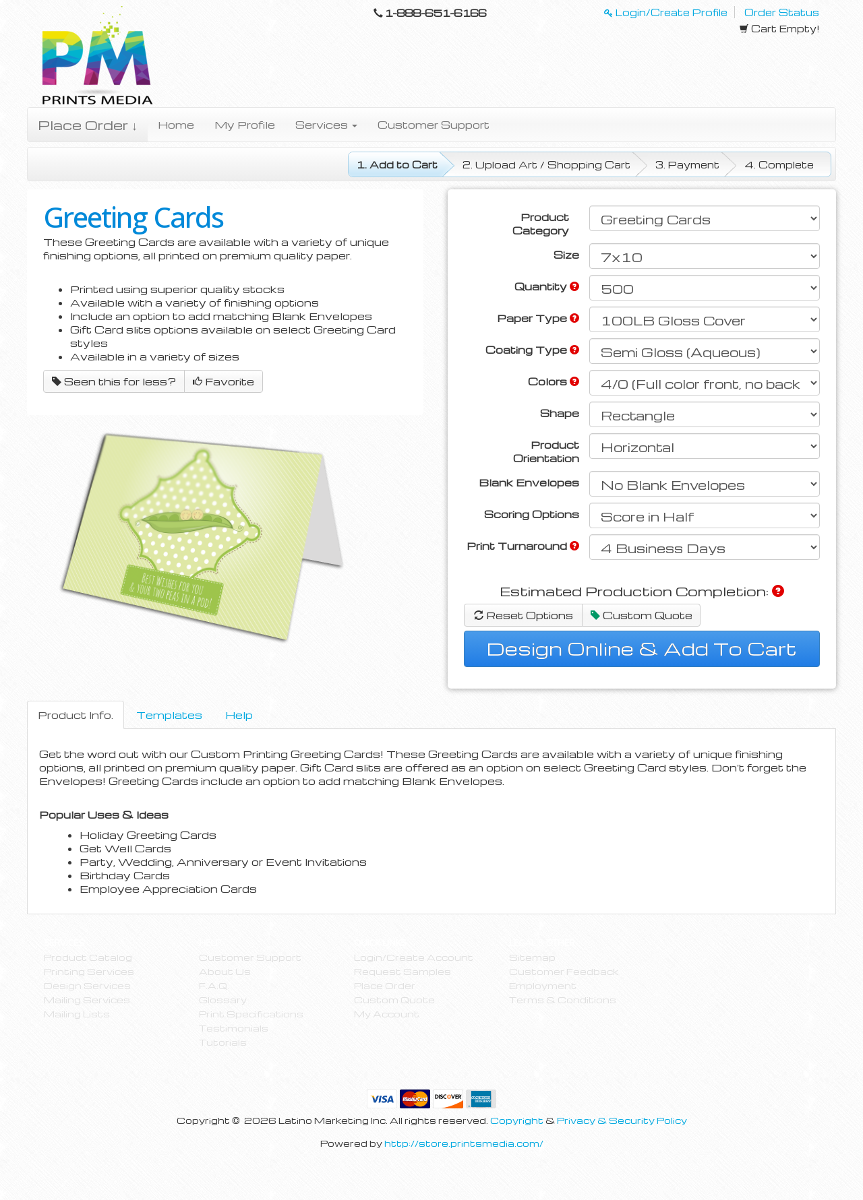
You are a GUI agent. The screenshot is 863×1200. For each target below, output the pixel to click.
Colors (553, 381)
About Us (225, 971)
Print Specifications (251, 1013)
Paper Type (538, 318)
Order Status (781, 12)
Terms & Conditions (562, 999)
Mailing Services (87, 999)
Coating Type (532, 349)
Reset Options (523, 615)
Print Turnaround (523, 545)
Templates (169, 715)
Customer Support (433, 124)
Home (176, 124)
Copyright (516, 1120)
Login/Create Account (413, 957)
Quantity (546, 286)
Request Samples (402, 971)
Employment (542, 985)
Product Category (540, 223)
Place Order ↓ (88, 124)
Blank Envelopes (529, 482)
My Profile (244, 124)
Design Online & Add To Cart (642, 648)
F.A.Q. (214, 985)
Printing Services (89, 971)
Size (566, 254)
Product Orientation (546, 451)
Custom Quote (641, 615)
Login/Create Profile (665, 12)
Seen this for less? (114, 381)
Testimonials (233, 1028)
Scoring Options (531, 514)
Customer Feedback (563, 971)
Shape (559, 413)
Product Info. (75, 715)
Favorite (223, 381)
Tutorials (223, 1042)
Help (239, 715)
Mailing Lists (77, 1013)
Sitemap (532, 957)
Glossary (223, 999)
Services (326, 124)
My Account (386, 1013)
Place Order (384, 985)
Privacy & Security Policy (622, 1120)
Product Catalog (88, 957)
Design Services (87, 985)
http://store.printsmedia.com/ (463, 1143)
